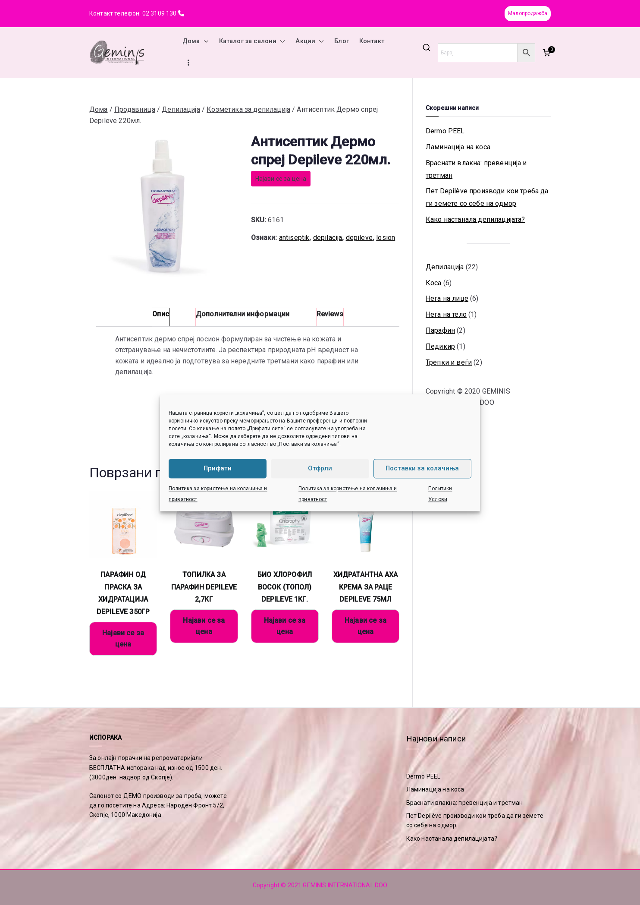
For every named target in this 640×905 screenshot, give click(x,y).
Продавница (134, 109)
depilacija (327, 237)
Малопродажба (527, 13)
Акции (309, 41)
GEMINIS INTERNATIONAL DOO (345, 885)
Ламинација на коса (458, 147)
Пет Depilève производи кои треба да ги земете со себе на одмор (487, 197)
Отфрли (320, 468)
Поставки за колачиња (422, 468)
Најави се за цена (281, 178)
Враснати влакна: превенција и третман (476, 169)
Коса (434, 283)
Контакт (371, 41)
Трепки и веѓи (449, 362)
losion (385, 237)
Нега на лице (447, 298)
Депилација (181, 109)
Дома (195, 41)
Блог (341, 41)
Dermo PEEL (445, 131)
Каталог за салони (252, 41)
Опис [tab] (160, 314)
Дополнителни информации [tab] (243, 314)
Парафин (440, 330)
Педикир (440, 346)
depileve (359, 237)
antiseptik (294, 237)
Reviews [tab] (330, 314)
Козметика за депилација (248, 109)
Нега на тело (446, 314)
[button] (204, 41)
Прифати (218, 468)
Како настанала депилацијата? (475, 219)
